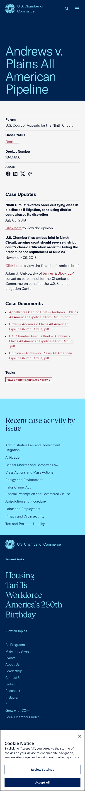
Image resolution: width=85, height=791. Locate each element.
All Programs (14, 645)
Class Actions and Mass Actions (28, 380)
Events (10, 658)
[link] (67, 8)
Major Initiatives (17, 651)
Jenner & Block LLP (58, 273)
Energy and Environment (24, 480)
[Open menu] (77, 8)
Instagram (13, 697)
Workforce (23, 595)
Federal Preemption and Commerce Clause (37, 494)
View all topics (16, 631)
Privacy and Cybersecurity (24, 516)
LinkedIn (12, 684)
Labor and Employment (22, 509)
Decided (12, 141)
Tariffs (16, 585)
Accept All (42, 782)
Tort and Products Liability (25, 524)
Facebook (12, 691)
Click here (13, 228)
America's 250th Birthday (33, 609)
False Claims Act (18, 487)
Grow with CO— (17, 710)
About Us (12, 664)
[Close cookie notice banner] (80, 736)
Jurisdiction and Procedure (25, 501)
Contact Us (13, 677)
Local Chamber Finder (22, 717)
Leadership (13, 671)
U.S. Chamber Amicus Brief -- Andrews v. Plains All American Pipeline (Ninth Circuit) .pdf (41, 341)
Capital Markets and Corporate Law (31, 465)
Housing (19, 575)
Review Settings (42, 769)
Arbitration (13, 457)
